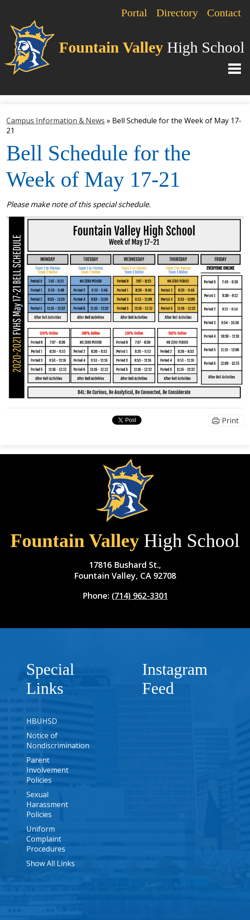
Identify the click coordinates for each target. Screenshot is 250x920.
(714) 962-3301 (140, 595)
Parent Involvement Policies (47, 770)
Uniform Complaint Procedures (45, 839)
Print (230, 421)
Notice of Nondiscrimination (57, 741)
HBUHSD (41, 721)
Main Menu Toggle (234, 68)
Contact (224, 13)
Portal (134, 13)
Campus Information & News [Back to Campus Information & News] (55, 121)
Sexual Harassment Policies (47, 804)
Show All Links (50, 863)
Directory (177, 13)
